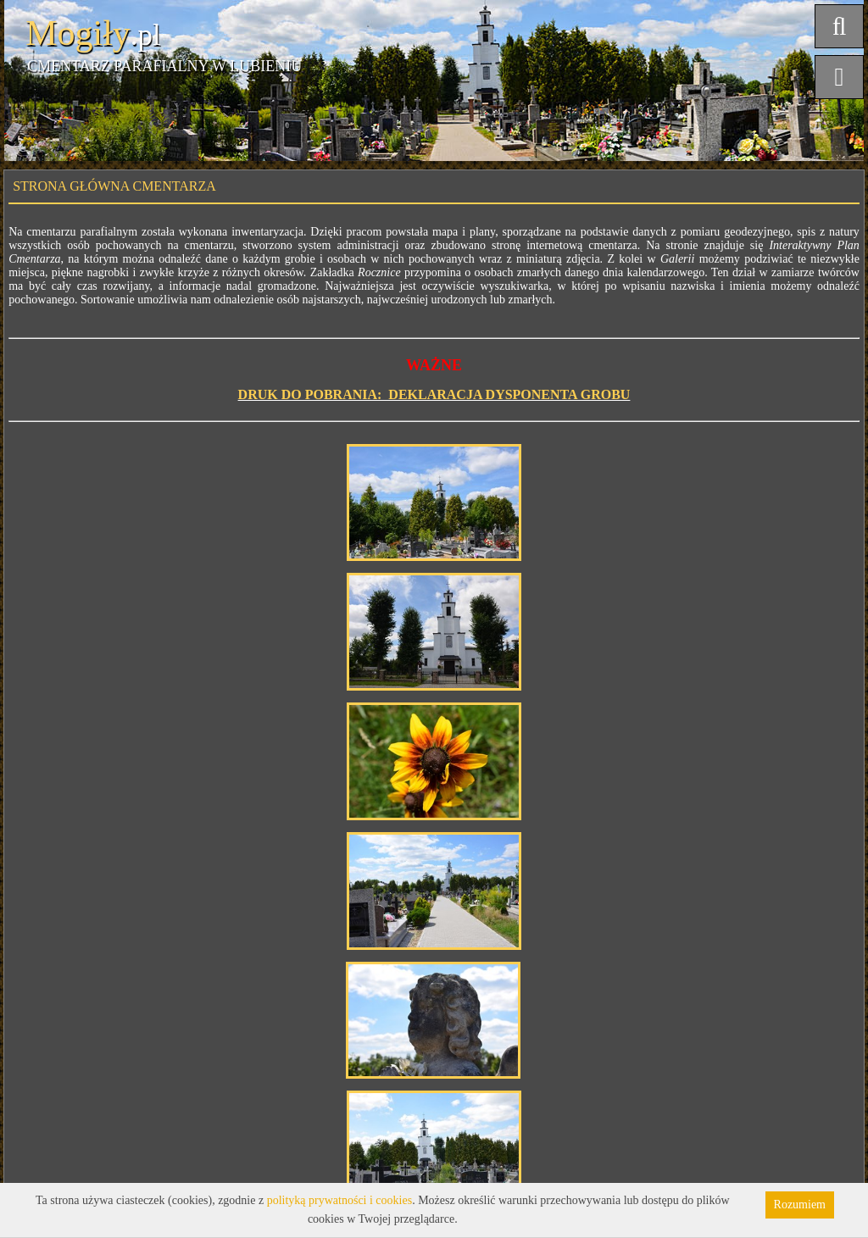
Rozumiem (800, 1204)
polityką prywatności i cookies (339, 1200)
